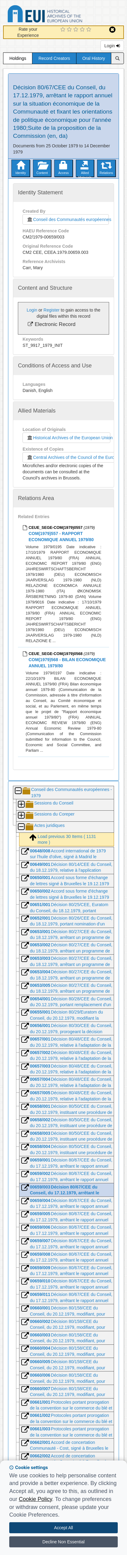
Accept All (63, 1527)
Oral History (93, 58)
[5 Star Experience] (89, 29)
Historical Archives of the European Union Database (62, 14)
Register (51, 310)
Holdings (18, 58)
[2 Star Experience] (70, 29)
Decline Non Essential (64, 1541)
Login (112, 45)
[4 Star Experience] (83, 29)
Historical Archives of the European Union (68, 438)
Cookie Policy (35, 1499)
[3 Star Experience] (76, 29)
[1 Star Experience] (63, 29)
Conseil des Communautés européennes (68, 219)
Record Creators (54, 58)
